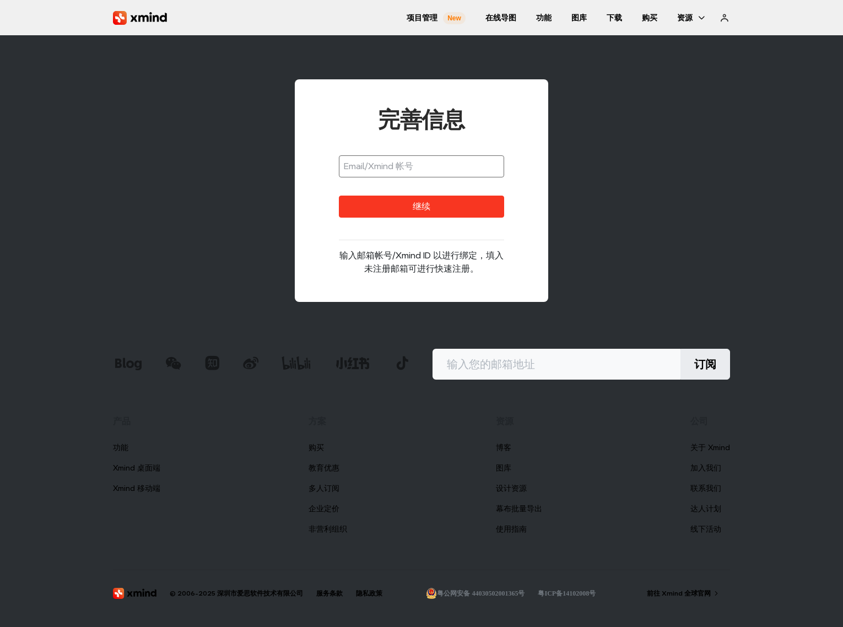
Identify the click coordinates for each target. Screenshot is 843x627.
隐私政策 (369, 593)
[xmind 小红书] (353, 363)
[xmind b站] (296, 364)
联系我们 (705, 488)
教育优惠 (324, 468)
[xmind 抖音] (402, 363)
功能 (120, 447)
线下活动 (705, 529)
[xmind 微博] (250, 364)
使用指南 (511, 529)
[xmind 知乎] (212, 364)
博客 (503, 447)
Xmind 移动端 (136, 488)
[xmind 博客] (128, 364)
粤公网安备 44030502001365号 (475, 593)
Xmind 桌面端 (136, 468)
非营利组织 (328, 529)
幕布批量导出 (519, 508)
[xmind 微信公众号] (173, 363)
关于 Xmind (710, 447)
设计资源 (511, 488)
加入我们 (705, 468)
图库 (503, 468)
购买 (316, 447)
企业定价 (324, 508)
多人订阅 (324, 488)
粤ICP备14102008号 (567, 593)
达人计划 (705, 508)
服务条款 (329, 593)
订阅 (705, 364)
